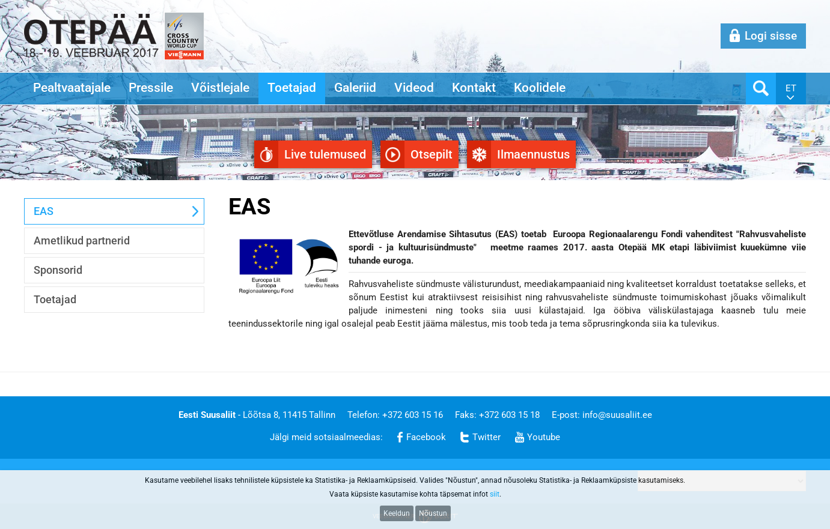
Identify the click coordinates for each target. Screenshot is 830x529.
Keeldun (396, 513)
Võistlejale (220, 87)
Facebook (426, 437)
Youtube (543, 437)
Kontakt (474, 87)
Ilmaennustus (533, 154)
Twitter (486, 437)
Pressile (151, 87)
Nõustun (433, 513)
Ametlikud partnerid (82, 240)
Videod (414, 87)
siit (494, 494)
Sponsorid (58, 270)
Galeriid (355, 87)
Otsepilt (431, 154)
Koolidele (540, 87)
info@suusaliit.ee (617, 415)
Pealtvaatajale (72, 87)
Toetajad (291, 87)
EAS (43, 211)
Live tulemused (325, 154)
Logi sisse (771, 36)
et (791, 88)
